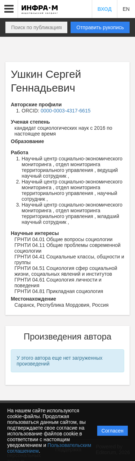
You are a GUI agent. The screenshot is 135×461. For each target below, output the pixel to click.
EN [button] (126, 9)
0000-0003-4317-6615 (66, 111)
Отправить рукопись (100, 27)
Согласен (112, 431)
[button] (9, 9)
